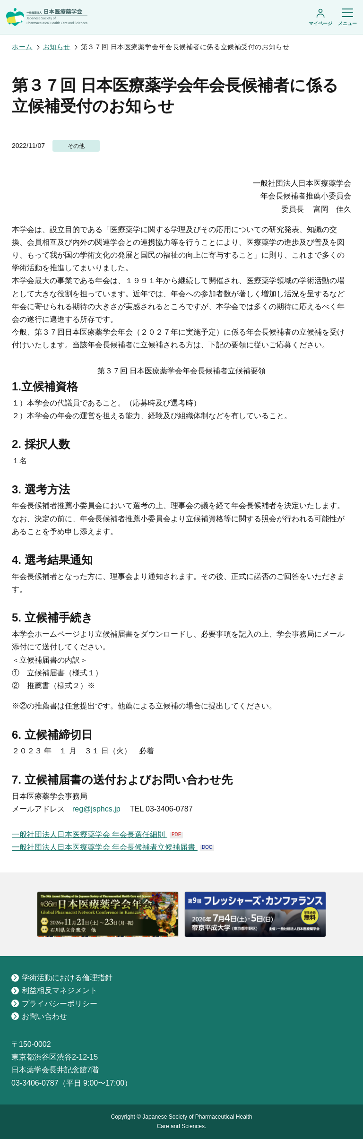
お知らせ (56, 47)
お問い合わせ (39, 1016)
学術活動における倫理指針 (61, 978)
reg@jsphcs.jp (96, 809)
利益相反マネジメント (54, 990)
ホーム (22, 47)
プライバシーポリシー (54, 1004)
